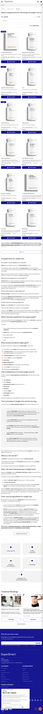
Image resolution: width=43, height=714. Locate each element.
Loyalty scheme (5, 687)
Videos (2, 675)
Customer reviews (5, 673)
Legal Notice (4, 681)
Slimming (19, 595)
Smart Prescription (5, 679)
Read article (11, 620)
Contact (24, 668)
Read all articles (22, 624)
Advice (14, 595)
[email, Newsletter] (21, 643)
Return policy (26, 675)
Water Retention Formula (16, 489)
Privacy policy (26, 679)
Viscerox (35, 287)
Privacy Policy (22, 645)
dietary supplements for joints (29, 527)
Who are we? (4, 668)
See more (21, 252)
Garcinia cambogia (21, 300)
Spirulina (5, 515)
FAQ (24, 671)
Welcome (3, 9)
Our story (3, 671)
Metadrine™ (19, 320)
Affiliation (3, 677)
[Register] (38, 643)
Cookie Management (27, 681)
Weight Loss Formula (24, 276)
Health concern (10, 9)
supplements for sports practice (22, 528)
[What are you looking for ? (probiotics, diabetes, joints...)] (21, 5)
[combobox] (21, 20)
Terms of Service (30, 645)
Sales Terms (25, 673)
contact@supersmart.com (6, 663)
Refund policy (26, 677)
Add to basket (11, 61)
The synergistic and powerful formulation (10, 466)
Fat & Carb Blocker (18, 522)
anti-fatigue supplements (14, 527)
